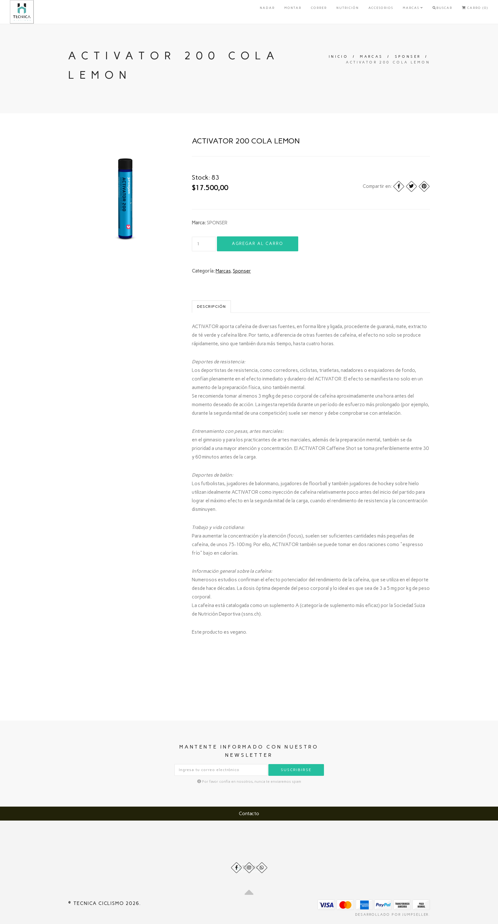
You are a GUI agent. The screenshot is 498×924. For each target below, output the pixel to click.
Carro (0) (475, 8)
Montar (292, 8)
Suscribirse (296, 770)
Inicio (338, 57)
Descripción (211, 306)
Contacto (249, 813)
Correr (319, 8)
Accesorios (380, 8)
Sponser (408, 57)
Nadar (267, 8)
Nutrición (347, 8)
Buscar (442, 8)
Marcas (413, 8)
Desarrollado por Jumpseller (392, 915)
